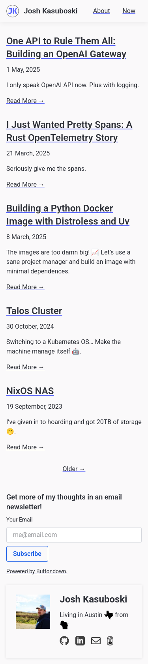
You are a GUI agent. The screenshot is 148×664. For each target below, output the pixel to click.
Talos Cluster (34, 310)
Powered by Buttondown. (36, 571)
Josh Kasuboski (93, 599)
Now (128, 11)
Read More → (25, 101)
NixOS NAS (30, 391)
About (101, 11)
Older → (74, 469)
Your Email (19, 519)
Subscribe (27, 553)
